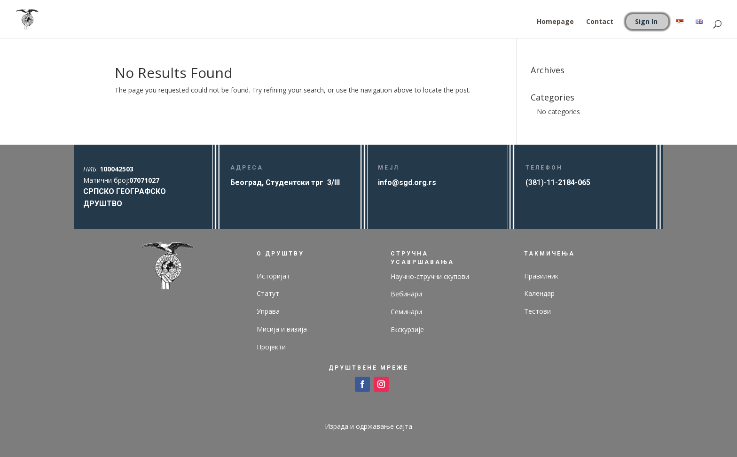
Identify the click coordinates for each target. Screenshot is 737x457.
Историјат (273, 275)
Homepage (555, 22)
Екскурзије (407, 329)
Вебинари (406, 293)
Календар (539, 293)
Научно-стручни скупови (430, 276)
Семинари (406, 311)
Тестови (537, 311)
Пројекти (271, 346)
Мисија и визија (282, 329)
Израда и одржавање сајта (368, 426)
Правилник (541, 275)
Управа (268, 311)
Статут (268, 293)
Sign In (646, 21)
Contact (599, 22)
